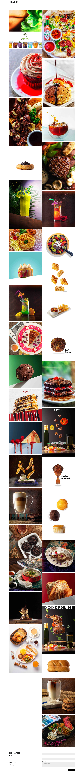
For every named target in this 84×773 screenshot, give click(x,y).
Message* (44, 761)
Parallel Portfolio (61, 2)
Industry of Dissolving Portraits (52, 2)
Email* (43, 756)
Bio (73, 2)
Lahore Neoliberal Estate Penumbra (32, 2)
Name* (43, 752)
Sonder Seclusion (42, 2)
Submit (71, 769)
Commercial (68, 2)
